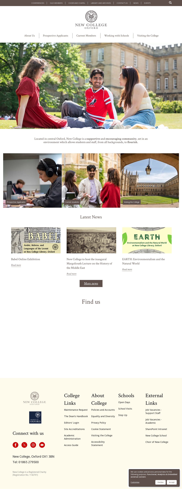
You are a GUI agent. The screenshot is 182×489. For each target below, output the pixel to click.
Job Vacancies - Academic (153, 421)
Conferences (37, 3)
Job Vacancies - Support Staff (153, 411)
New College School (156, 435)
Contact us (122, 3)
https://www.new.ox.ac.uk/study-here (32, 180)
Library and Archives (101, 3)
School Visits (125, 408)
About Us (29, 35)
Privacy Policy (98, 422)
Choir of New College (156, 441)
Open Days (124, 402)
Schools (126, 395)
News (136, 3)
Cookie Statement (101, 429)
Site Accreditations (74, 429)
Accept (172, 482)
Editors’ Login (71, 422)
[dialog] (154, 477)
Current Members (86, 35)
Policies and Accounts (103, 409)
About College (99, 399)
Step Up (122, 415)
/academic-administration (91, 180)
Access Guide (71, 445)
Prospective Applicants (55, 35)
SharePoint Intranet (156, 429)
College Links (72, 399)
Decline (160, 482)
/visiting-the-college (149, 180)
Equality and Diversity (103, 416)
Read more (16, 265)
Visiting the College (147, 35)
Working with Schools (116, 35)
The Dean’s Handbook (76, 416)
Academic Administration (72, 437)
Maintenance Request (76, 409)
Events (147, 3)
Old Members (56, 3)
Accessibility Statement (98, 443)
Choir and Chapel (76, 3)
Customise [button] (135, 482)
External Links (154, 399)
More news (91, 283)
